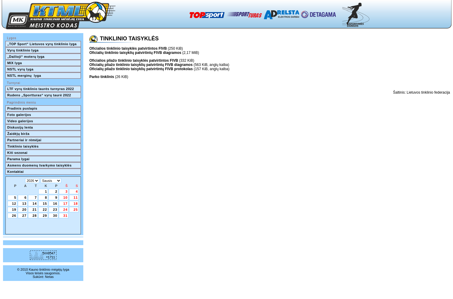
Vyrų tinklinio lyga (23, 50)
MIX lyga (14, 63)
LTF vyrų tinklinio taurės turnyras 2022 (41, 89)
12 (14, 203)
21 (35, 209)
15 (45, 203)
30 (55, 215)
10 (65, 197)
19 (14, 209)
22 (45, 209)
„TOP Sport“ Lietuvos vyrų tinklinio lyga (42, 44)
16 (55, 203)
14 (35, 203)
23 (55, 209)
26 (14, 215)
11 (76, 197)
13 (24, 203)
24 (65, 209)
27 (24, 215)
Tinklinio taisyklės (23, 146)
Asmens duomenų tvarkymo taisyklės (39, 165)
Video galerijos (20, 121)
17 (65, 203)
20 (24, 209)
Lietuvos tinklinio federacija (428, 92)
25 (76, 209)
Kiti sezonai (17, 152)
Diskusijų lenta (20, 127)
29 (45, 215)
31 (65, 215)
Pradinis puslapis (22, 108)
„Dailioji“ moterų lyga (25, 56)
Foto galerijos (19, 115)
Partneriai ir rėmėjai (24, 140)
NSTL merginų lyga (24, 75)
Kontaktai (15, 171)
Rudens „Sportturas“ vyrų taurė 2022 (39, 95)
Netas (49, 277)
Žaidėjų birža (18, 133)
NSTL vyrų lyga (20, 69)
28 (35, 215)
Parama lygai (18, 159)
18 (76, 203)
